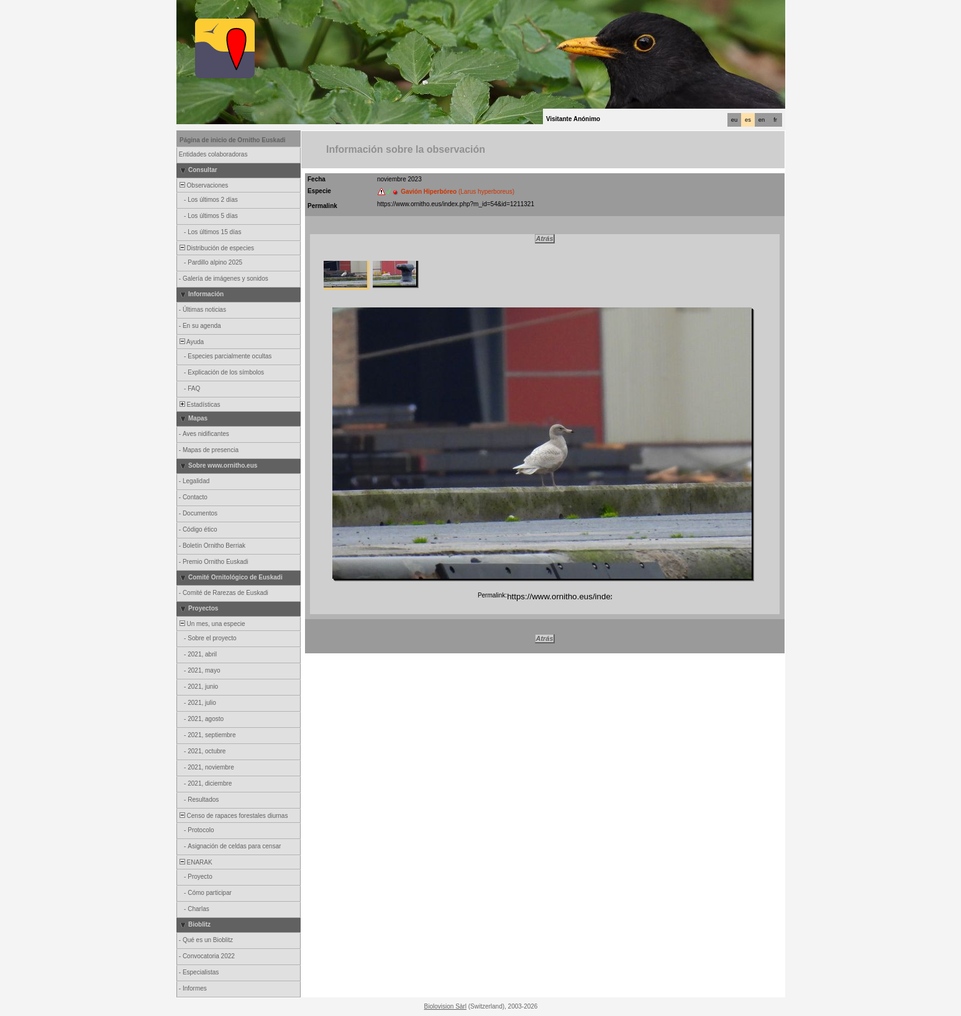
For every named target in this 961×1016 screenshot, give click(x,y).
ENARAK (195, 862)
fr (775, 120)
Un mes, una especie (211, 623)
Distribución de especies (216, 248)
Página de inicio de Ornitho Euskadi (233, 140)
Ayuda (191, 341)
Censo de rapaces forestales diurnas (233, 815)
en (761, 120)
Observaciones (203, 185)
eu (734, 120)
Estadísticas (199, 404)
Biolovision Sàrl (445, 1006)
